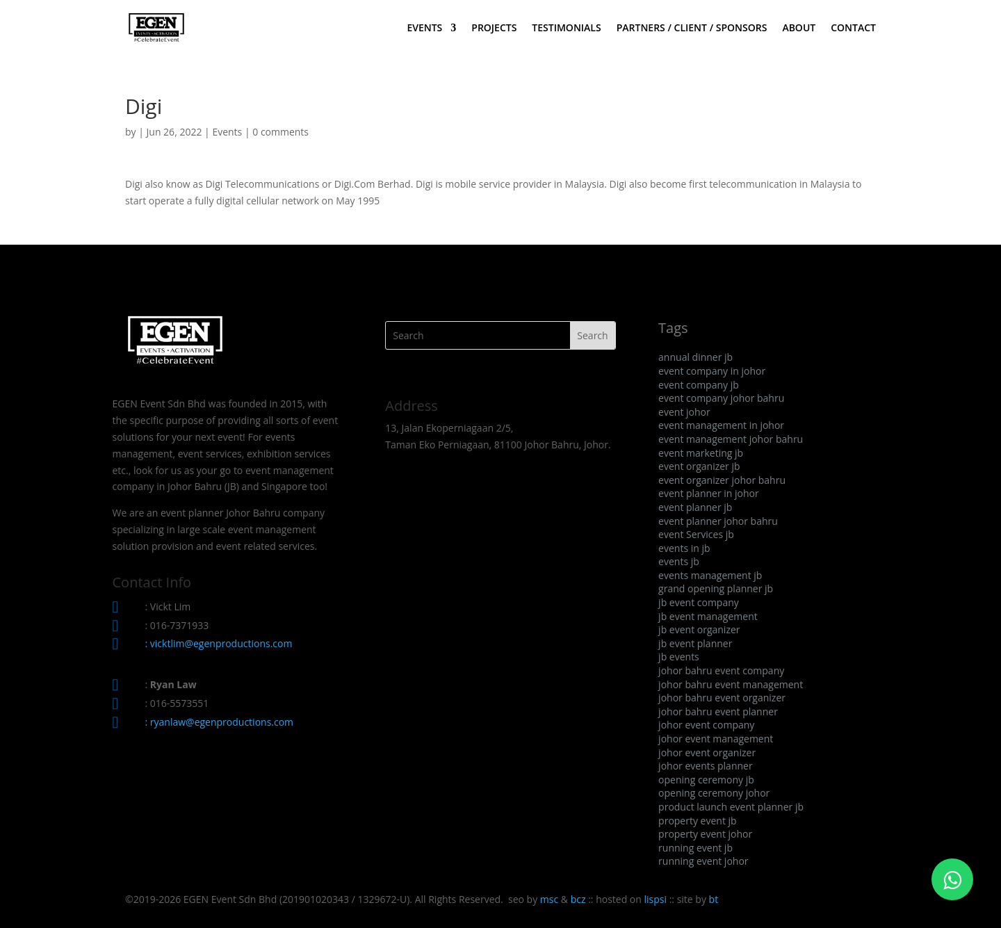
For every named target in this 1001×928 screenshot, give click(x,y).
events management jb (710, 575)
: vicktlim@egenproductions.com (219, 643)
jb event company (698, 602)
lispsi (655, 899)
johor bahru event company (721, 670)
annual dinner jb (695, 357)
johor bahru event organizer (722, 697)
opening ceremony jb (706, 779)
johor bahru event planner (718, 711)
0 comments (280, 131)
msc (549, 899)
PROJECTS (493, 28)
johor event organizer (707, 752)
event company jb (698, 384)
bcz (578, 899)
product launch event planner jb (731, 806)
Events (227, 131)
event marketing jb (700, 452)
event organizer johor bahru (722, 480)
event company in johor (711, 370)
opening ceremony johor (714, 792)
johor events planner (705, 765)
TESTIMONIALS (566, 28)
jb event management (708, 616)
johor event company (706, 724)
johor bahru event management (730, 684)
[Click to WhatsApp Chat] (952, 879)
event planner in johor (708, 493)
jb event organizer (699, 629)
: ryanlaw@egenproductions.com (219, 721)
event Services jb (696, 534)
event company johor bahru (721, 398)
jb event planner (695, 643)
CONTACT (853, 28)
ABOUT (798, 28)
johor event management (715, 738)
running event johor (703, 861)
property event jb (697, 820)
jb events (678, 656)
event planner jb (695, 507)
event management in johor (721, 425)
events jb (678, 561)
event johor (684, 411)
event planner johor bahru (718, 521)
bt (714, 899)
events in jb (684, 548)
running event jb (695, 847)
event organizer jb (699, 466)
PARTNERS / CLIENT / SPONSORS (692, 28)
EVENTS (424, 28)
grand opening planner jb (715, 588)
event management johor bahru (730, 439)
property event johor (705, 833)
